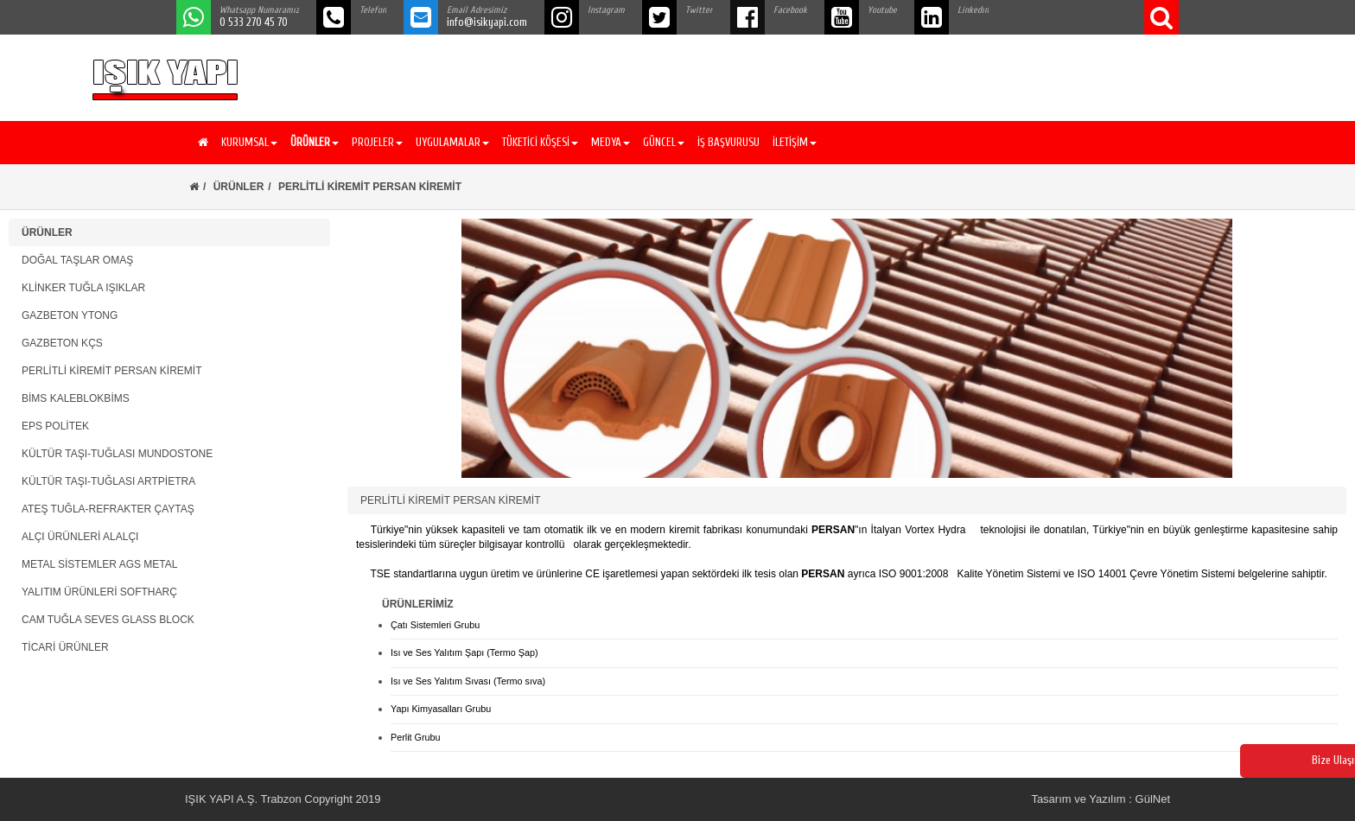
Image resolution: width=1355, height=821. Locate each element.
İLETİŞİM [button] (795, 142)
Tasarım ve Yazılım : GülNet (1100, 798)
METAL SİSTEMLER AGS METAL (100, 564)
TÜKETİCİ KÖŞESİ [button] (540, 142)
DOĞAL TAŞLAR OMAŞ (77, 260)
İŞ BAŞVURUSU (728, 142)
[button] (312, 142)
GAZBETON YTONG (70, 315)
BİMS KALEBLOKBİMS (76, 398)
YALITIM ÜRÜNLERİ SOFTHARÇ (99, 592)
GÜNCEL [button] (663, 142)
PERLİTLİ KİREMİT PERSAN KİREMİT (112, 371)
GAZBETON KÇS (62, 343)
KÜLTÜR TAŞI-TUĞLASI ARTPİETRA (108, 481)
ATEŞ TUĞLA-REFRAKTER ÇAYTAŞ (108, 509)
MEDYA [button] (610, 142)
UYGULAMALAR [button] (452, 142)
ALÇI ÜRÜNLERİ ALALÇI (80, 537)
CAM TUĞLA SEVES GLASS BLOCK (108, 620)
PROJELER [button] (377, 142)
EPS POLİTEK (55, 426)
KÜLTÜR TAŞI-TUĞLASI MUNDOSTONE (117, 454)
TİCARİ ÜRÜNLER (65, 647)
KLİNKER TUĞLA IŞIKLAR (83, 288)
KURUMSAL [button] (249, 142)
